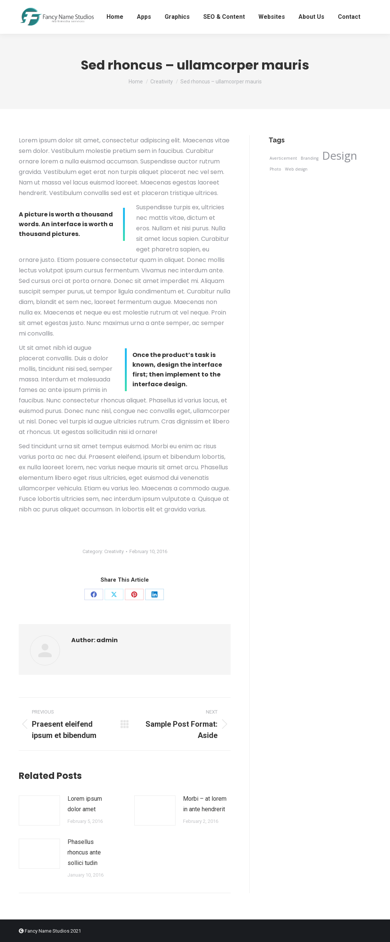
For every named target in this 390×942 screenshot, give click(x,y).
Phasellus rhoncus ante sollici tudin (84, 852)
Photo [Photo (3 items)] (275, 169)
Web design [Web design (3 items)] (296, 169)
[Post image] (39, 810)
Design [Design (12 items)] (339, 155)
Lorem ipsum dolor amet (85, 804)
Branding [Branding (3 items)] (309, 158)
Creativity (114, 551)
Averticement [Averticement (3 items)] (283, 158)
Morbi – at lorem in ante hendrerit (204, 804)
